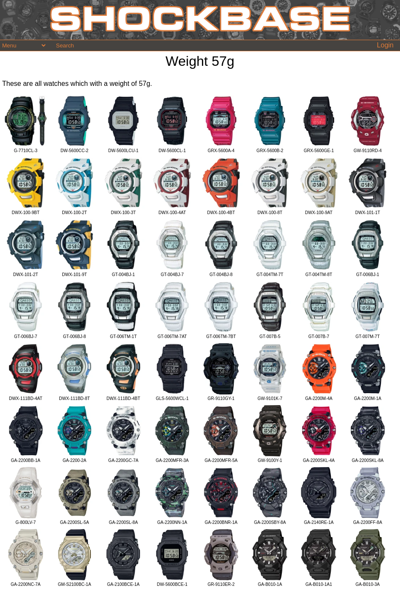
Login (385, 45)
